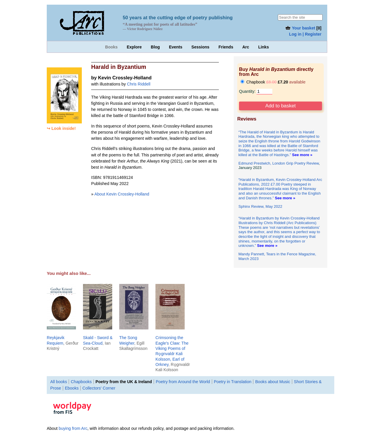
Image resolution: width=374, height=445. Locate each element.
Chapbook (273, 82)
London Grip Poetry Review (295, 163)
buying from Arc (73, 428)
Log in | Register (305, 34)
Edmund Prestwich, (255, 163)
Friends (226, 47)
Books (111, 47)
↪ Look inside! (61, 128)
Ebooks (72, 388)
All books (58, 381)
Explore (134, 47)
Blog (155, 47)
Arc (245, 47)
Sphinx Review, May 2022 (260, 206)
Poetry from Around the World (183, 381)
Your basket (300, 28)
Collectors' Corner (98, 388)
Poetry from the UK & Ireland (124, 381)
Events (175, 47)
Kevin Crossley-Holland (125, 77)
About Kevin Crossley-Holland (121, 194)
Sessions (200, 47)
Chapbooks (81, 381)
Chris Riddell (138, 84)
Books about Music (272, 381)
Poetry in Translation (233, 381)
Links (263, 47)
